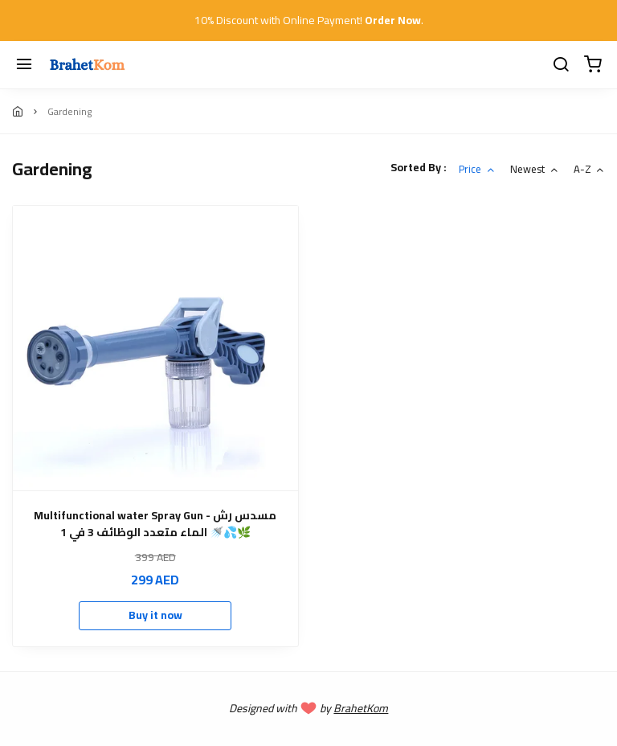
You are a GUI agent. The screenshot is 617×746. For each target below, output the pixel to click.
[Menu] (24, 65)
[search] (561, 65)
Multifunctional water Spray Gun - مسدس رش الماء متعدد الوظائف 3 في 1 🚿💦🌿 (155, 524)
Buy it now (155, 615)
